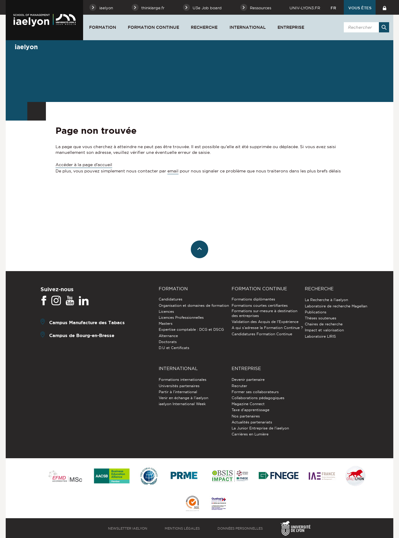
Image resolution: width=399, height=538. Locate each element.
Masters (165, 323)
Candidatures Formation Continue (262, 334)
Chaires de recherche (324, 324)
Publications (315, 312)
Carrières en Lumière (250, 434)
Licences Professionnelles (181, 317)
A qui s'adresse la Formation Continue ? (267, 328)
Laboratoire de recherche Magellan (336, 306)
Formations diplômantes (253, 299)
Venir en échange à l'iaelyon (183, 398)
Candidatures (170, 299)
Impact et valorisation (324, 330)
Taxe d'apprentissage (250, 410)
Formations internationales (182, 379)
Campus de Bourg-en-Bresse (81, 335)
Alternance (168, 336)
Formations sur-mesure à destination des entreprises (264, 313)
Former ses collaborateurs (255, 392)
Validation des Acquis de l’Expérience (265, 322)
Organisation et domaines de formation (194, 305)
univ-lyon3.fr (305, 8)
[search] (365, 27)
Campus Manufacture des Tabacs (87, 322)
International (248, 27)
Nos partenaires (246, 416)
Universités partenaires (179, 386)
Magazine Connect (248, 404)
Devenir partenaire (248, 379)
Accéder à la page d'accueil (84, 164)
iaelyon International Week (182, 404)
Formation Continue (153, 27)
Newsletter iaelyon (127, 528)
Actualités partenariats (252, 422)
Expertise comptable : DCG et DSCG (191, 329)
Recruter (239, 386)
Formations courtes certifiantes (260, 305)
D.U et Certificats (174, 348)
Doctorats (168, 342)
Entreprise (291, 27)
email (172, 171)
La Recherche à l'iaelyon (326, 300)
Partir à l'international (178, 392)
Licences (166, 311)
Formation (102, 27)
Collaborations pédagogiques (258, 398)
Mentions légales (182, 528)
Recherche (204, 27)
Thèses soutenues (320, 318)
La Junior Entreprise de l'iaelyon (260, 428)
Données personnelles (240, 528)
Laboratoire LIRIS (320, 336)
